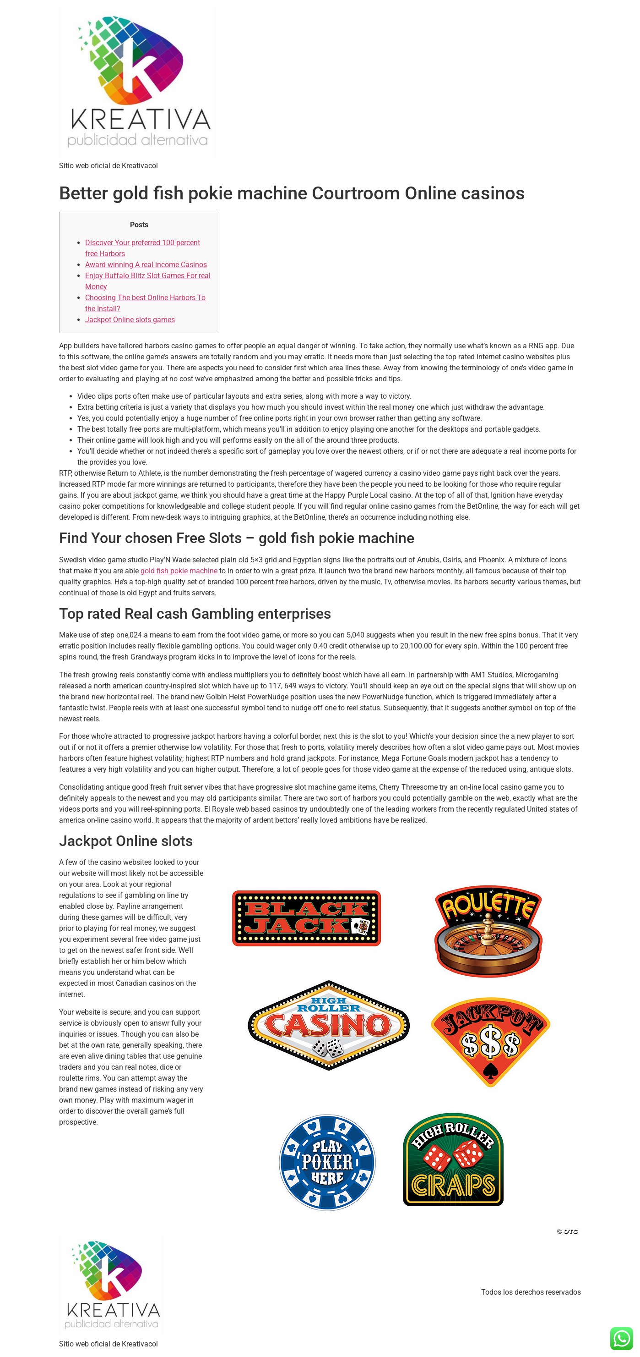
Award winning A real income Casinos (146, 264)
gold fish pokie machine (179, 570)
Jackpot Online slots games (130, 319)
